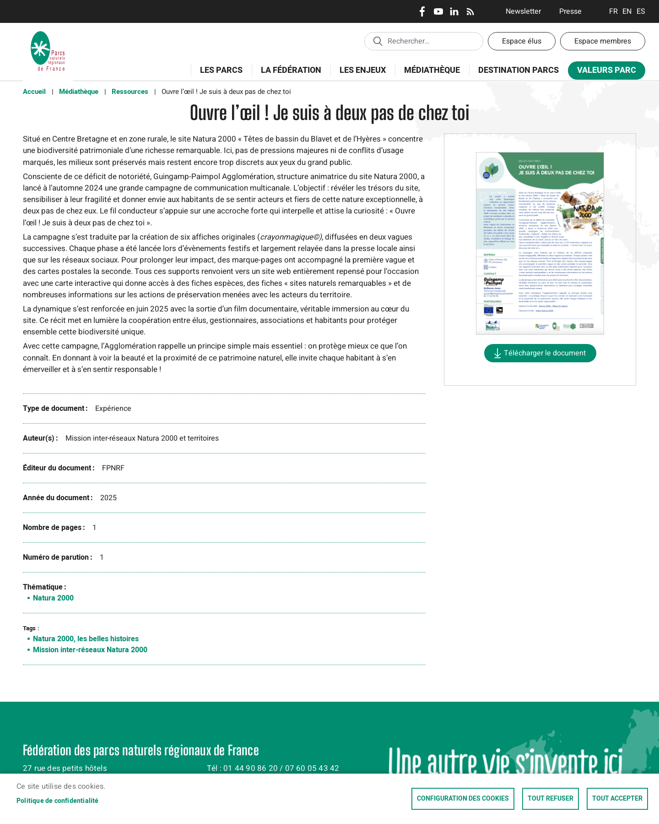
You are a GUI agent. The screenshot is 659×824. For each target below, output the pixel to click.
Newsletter (523, 11)
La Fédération (288, 75)
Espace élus (521, 41)
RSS (470, 11)
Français (613, 11)
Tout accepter (617, 798)
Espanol (641, 11)
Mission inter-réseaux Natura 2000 (90, 649)
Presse (570, 11)
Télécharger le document (545, 353)
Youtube (438, 11)
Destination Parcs (518, 70)
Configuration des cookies (463, 798)
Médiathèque (432, 70)
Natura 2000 (53, 598)
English (627, 11)
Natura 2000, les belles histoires (86, 638)
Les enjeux (359, 75)
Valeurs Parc (603, 72)
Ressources (130, 92)
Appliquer (377, 41)
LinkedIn (454, 11)
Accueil (34, 92)
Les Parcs (218, 75)
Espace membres (602, 41)
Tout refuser (550, 798)
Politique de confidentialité (57, 801)
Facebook (422, 11)
